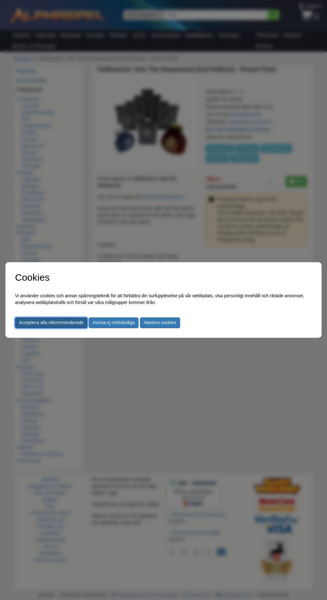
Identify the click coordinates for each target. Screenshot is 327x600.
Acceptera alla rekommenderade (51, 322)
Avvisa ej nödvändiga (114, 322)
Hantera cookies (160, 322)
